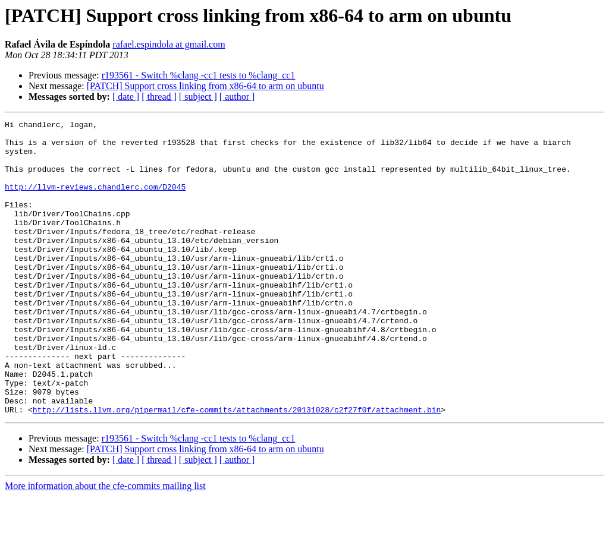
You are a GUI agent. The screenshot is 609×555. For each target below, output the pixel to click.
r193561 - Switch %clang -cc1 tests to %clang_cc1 (199, 75)
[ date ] (125, 97)
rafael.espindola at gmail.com (168, 44)
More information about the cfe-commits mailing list (105, 545)
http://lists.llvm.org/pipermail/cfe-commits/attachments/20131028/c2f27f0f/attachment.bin (237, 468)
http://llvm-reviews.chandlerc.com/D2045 (95, 200)
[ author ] (237, 97)
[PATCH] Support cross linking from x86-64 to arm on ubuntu (205, 86)
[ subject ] (198, 97)
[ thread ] (159, 97)
